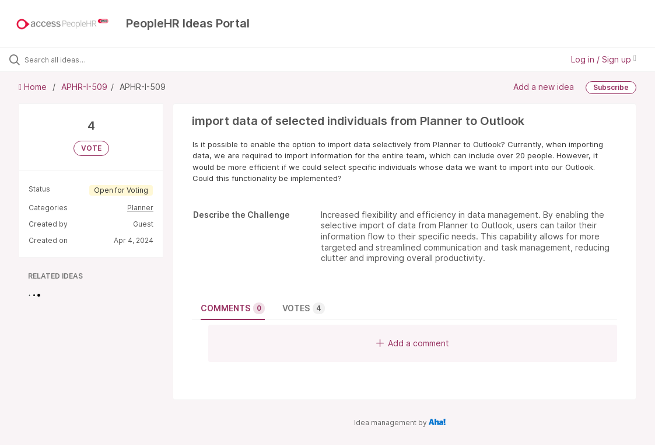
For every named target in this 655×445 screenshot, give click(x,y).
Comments (233, 308)
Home (34, 87)
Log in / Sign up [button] (603, 59)
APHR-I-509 (84, 87)
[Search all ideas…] (80, 60)
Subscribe (611, 87)
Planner (140, 207)
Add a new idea (543, 87)
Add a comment (412, 343)
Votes (303, 308)
